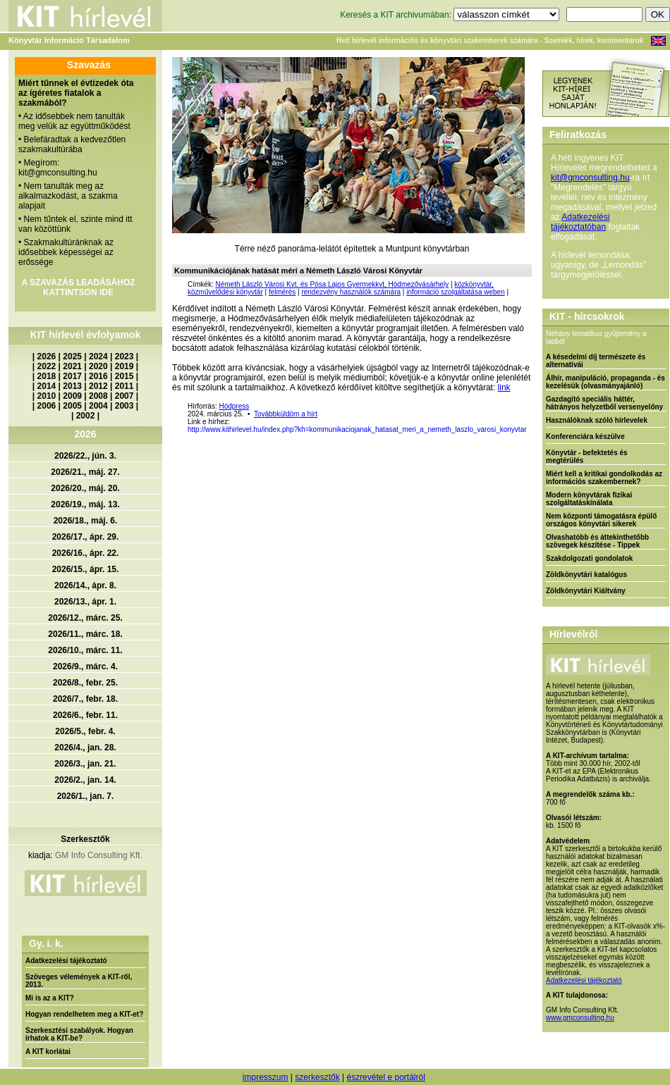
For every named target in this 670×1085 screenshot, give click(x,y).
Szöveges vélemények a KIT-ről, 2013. (78, 980)
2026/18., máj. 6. (86, 521)
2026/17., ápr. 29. (85, 537)
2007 (124, 396)
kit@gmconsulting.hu (590, 177)
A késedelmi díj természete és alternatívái (595, 360)
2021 (72, 366)
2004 (98, 406)
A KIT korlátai (48, 1051)
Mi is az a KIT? (49, 998)
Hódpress (234, 406)
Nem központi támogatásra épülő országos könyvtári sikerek (601, 520)
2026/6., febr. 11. (85, 715)
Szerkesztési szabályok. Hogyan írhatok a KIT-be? (79, 1034)
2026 (46, 356)
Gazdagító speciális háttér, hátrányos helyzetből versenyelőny (604, 403)
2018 (46, 376)
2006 (46, 406)
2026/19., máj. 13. (85, 504)
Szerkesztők (85, 839)
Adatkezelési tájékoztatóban (580, 222)
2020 (98, 366)
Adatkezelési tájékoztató (66, 961)
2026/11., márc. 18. (85, 634)
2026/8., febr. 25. (85, 683)
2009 (72, 396)
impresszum (265, 1077)
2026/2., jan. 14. (85, 780)
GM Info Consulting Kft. (98, 855)
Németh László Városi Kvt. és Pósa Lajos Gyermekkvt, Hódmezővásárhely (332, 284)
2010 (46, 396)
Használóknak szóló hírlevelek (596, 420)
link (504, 387)
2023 (124, 356)
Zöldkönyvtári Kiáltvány (586, 591)
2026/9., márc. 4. (85, 666)
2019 (124, 366)
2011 (124, 386)
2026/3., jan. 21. (85, 764)
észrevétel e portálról (385, 1077)
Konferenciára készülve (585, 436)
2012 (98, 386)
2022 (46, 366)
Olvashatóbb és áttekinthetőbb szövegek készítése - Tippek (597, 541)
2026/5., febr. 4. (85, 731)
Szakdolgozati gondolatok (589, 558)
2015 (124, 376)
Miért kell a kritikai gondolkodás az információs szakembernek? (604, 477)
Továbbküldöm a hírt (285, 414)
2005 (72, 406)
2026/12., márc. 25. (85, 618)
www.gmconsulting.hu (580, 1018)
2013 (72, 386)
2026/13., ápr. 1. (85, 602)
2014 (46, 386)
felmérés (282, 292)
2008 (98, 396)
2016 (98, 376)
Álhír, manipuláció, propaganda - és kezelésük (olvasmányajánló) (605, 382)
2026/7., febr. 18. (85, 699)
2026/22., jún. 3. (85, 456)
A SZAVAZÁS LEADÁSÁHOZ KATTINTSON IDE (78, 287)
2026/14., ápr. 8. (85, 585)
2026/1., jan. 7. (85, 796)
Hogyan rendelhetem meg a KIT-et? (84, 1014)
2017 (72, 376)
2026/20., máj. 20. (85, 488)
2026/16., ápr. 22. (85, 553)
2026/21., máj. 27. (85, 472)
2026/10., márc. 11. (85, 650)
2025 (72, 356)
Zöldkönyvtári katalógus (586, 574)
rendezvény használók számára (351, 292)
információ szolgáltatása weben (455, 292)
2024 (98, 356)
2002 (85, 416)
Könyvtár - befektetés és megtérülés (587, 456)
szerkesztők (317, 1077)
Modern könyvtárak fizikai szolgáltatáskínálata (589, 499)
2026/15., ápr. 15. (85, 569)
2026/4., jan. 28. (85, 747)
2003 (124, 406)
